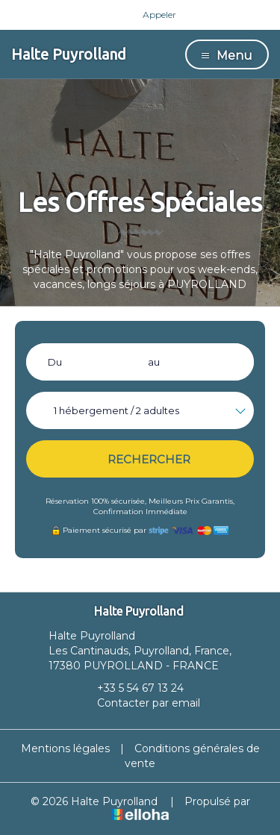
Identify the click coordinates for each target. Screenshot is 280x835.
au (154, 362)
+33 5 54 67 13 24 (132, 688)
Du (55, 362)
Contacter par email (140, 703)
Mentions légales (65, 748)
